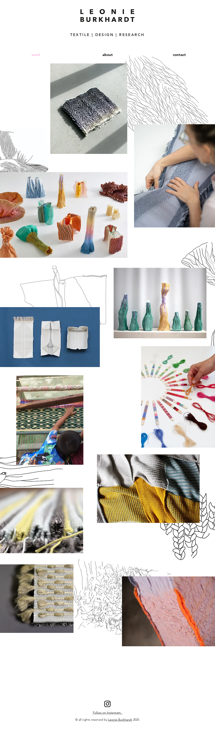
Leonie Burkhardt (120, 720)
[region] (148, 488)
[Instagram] (107, 704)
